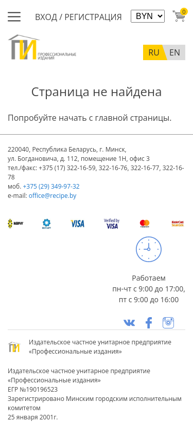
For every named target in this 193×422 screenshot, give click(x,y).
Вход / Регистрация (78, 17)
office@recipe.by (53, 195)
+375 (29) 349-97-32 (51, 186)
